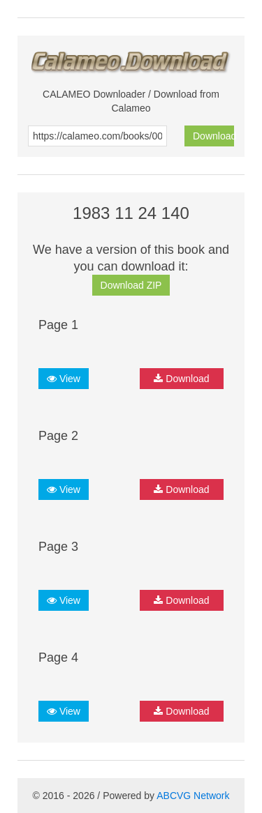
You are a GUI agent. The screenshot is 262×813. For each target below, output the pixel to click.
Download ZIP (131, 285)
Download (213, 136)
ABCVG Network (193, 795)
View (63, 378)
